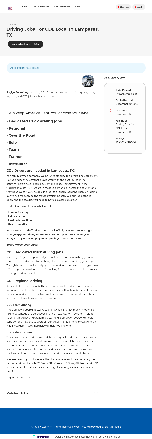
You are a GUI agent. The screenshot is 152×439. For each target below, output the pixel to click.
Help (77, 6)
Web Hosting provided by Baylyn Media (97, 426)
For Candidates (41, 6)
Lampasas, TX (124, 113)
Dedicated (13, 24)
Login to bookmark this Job (25, 43)
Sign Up (123, 6)
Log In (139, 6)
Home (24, 6)
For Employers (62, 6)
